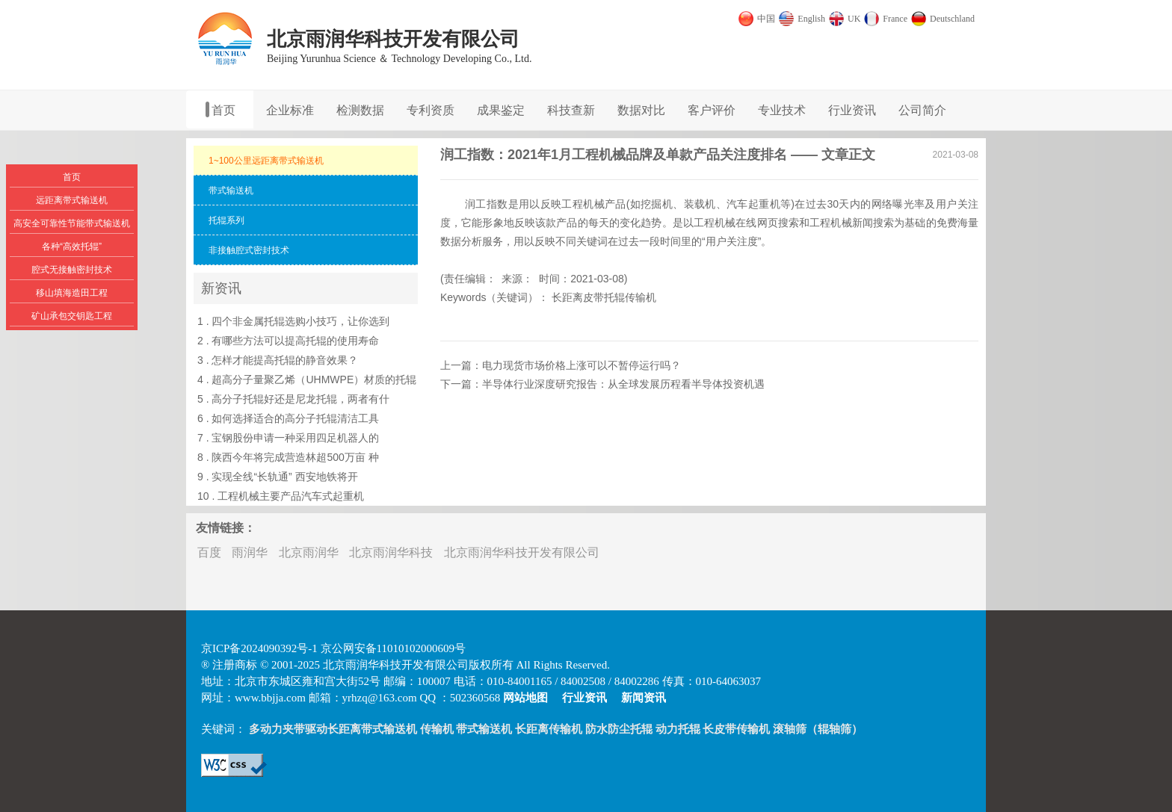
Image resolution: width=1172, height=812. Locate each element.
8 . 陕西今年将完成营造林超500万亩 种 (288, 457)
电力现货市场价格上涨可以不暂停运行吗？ (581, 365)
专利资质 (430, 110)
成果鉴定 (501, 110)
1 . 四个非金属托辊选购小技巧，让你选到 (293, 321)
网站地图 (525, 698)
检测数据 (360, 110)
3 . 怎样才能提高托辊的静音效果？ (277, 360)
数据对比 (641, 110)
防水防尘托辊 (619, 729)
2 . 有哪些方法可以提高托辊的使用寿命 (288, 341)
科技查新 (571, 110)
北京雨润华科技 (391, 552)
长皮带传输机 (736, 729)
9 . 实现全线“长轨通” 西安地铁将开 (277, 477)
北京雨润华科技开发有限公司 (521, 552)
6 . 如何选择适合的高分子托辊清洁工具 (288, 418)
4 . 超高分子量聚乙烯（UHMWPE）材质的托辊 (306, 379)
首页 (223, 110)
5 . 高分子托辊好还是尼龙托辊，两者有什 (293, 399)
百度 (209, 552)
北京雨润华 (309, 552)
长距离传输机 (548, 729)
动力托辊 (678, 729)
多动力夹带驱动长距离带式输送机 (333, 729)
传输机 (437, 729)
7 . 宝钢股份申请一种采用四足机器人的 (288, 438)
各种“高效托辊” (72, 246)
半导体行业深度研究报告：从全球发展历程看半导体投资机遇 (623, 384)
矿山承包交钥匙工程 (71, 316)
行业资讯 (852, 110)
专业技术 (782, 110)
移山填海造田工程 (72, 293)
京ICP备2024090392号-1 (259, 648)
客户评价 (711, 110)
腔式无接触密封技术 (71, 269)
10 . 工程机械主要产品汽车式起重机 (280, 496)
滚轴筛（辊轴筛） (818, 729)
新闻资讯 (643, 698)
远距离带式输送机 (72, 200)
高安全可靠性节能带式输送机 (71, 223)
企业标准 (290, 110)
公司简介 (922, 110)
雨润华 (250, 552)
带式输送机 (484, 729)
